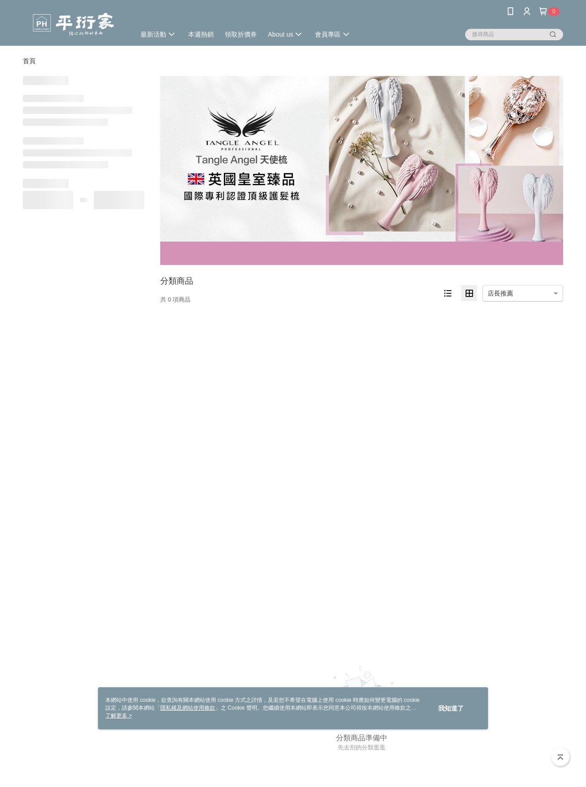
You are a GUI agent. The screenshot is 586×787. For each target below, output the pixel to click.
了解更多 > (118, 715)
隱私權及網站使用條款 (187, 708)
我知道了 (451, 708)
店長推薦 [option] (500, 293)
